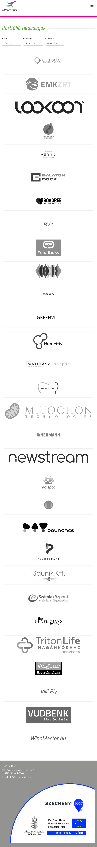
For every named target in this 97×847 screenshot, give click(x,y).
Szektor (27, 38)
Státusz (49, 38)
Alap (4, 38)
